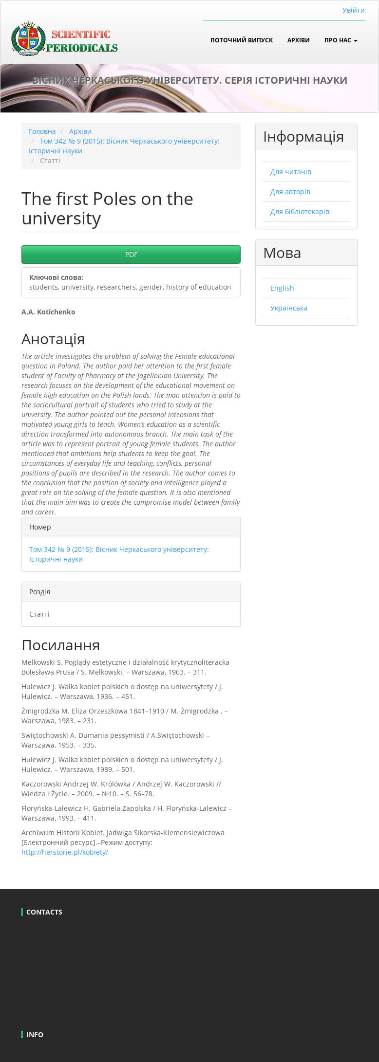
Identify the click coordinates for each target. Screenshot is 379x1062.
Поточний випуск (241, 40)
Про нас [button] (341, 40)
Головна (42, 131)
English (282, 288)
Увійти (353, 10)
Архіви (298, 40)
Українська (288, 307)
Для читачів (290, 171)
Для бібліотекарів (299, 211)
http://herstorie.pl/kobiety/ (64, 852)
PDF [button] (131, 254)
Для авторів (290, 191)
